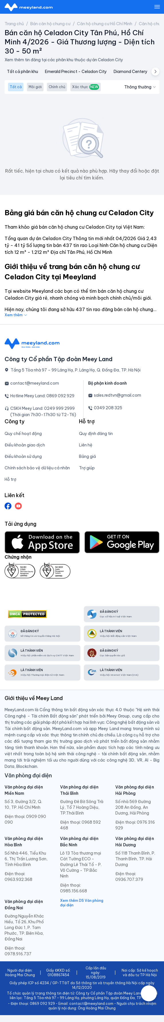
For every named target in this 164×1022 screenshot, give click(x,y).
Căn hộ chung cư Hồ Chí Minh (104, 23)
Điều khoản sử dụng (23, 456)
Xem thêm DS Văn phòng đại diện (81, 902)
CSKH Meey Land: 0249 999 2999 (42, 408)
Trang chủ (14, 23)
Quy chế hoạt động (23, 433)
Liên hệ (85, 445)
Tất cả (16, 87)
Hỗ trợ (10, 479)
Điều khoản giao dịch (25, 445)
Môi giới (35, 87)
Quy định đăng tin (96, 433)
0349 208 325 (108, 407)
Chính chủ (57, 87)
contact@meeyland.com (34, 383)
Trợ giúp (87, 468)
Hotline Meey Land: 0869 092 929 (42, 395)
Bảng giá (87, 456)
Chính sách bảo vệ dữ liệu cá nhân (37, 468)
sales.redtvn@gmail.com (117, 395)
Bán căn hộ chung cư (50, 23)
